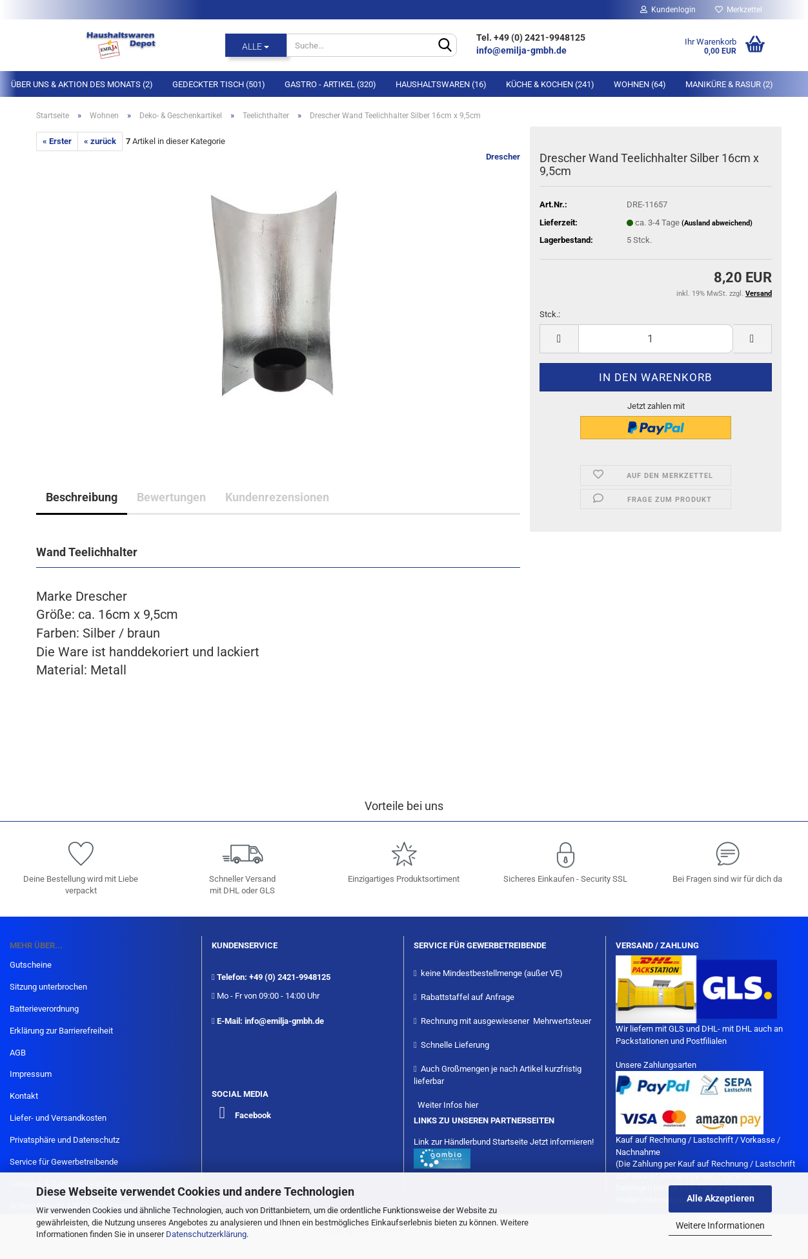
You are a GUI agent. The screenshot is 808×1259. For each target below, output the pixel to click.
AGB (18, 1052)
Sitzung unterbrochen (48, 987)
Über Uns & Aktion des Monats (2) (82, 84)
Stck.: (550, 314)
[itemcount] (655, 338)
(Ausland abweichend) (717, 223)
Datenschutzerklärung (206, 1234)
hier (471, 1105)
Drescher (503, 156)
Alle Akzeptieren (720, 1198)
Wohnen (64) (640, 84)
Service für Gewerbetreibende (64, 1162)
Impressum (31, 1074)
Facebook (253, 1115)
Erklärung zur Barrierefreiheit (61, 1030)
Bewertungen (171, 497)
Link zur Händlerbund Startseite (471, 1142)
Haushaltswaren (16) (441, 84)
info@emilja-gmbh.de (522, 50)
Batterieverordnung (44, 1009)
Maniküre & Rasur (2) (729, 84)
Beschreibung (81, 497)
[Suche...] (256, 45)
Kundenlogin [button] (668, 9)
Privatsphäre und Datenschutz (64, 1140)
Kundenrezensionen (277, 497)
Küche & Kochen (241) (550, 84)
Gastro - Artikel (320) (330, 84)
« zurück (100, 141)
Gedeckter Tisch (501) (218, 84)
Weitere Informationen (720, 1225)
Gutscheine (31, 965)
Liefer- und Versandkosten (58, 1118)
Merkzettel (738, 9)
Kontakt (24, 1096)
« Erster (57, 141)
